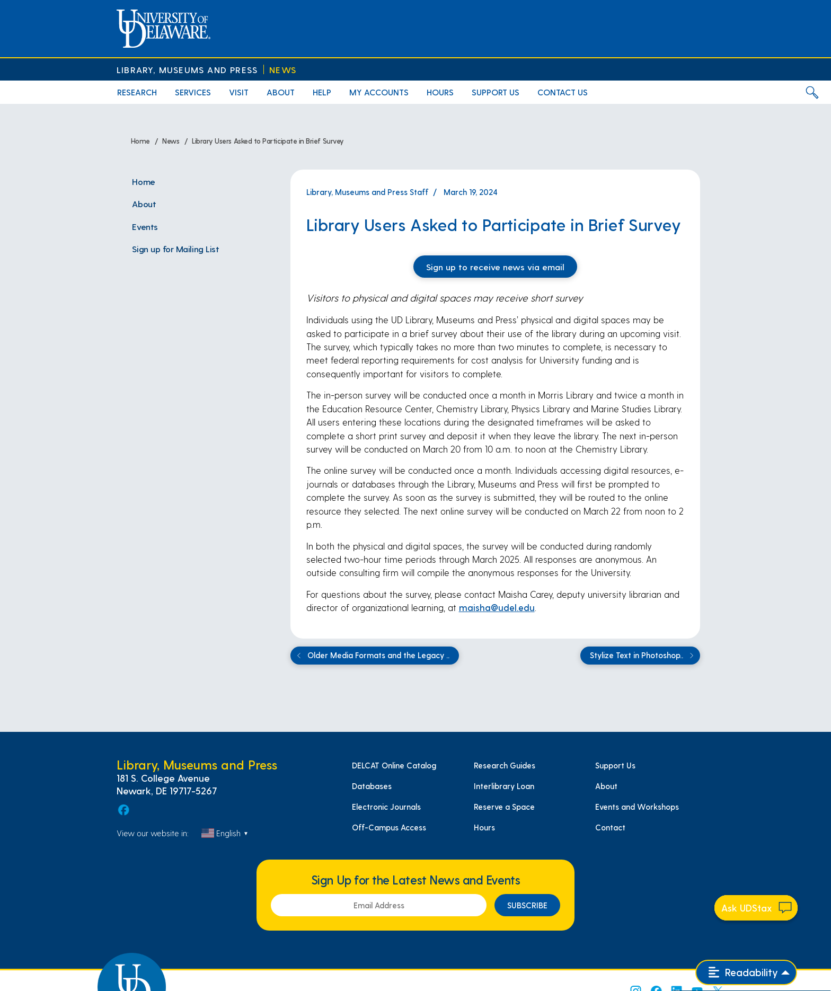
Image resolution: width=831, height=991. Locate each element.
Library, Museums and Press (187, 69)
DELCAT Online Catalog (394, 765)
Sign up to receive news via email (495, 266)
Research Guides (504, 765)
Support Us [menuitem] (495, 92)
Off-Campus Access (389, 827)
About (606, 786)
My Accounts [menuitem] (379, 92)
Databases (372, 786)
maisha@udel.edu (497, 607)
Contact (610, 827)
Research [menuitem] (137, 92)
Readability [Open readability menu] (743, 972)
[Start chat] (756, 908)
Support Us (615, 765)
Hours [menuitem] (440, 92)
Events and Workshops (637, 806)
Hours (484, 827)
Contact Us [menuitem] (562, 92)
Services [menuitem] (193, 92)
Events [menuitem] (144, 226)
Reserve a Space (504, 806)
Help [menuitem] (322, 92)
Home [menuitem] (143, 181)
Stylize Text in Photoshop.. (643, 655)
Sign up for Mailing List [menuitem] (175, 248)
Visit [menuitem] (239, 92)
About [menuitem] (281, 92)
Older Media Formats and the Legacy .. (371, 655)
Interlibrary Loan (504, 786)
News (282, 69)
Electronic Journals (386, 806)
